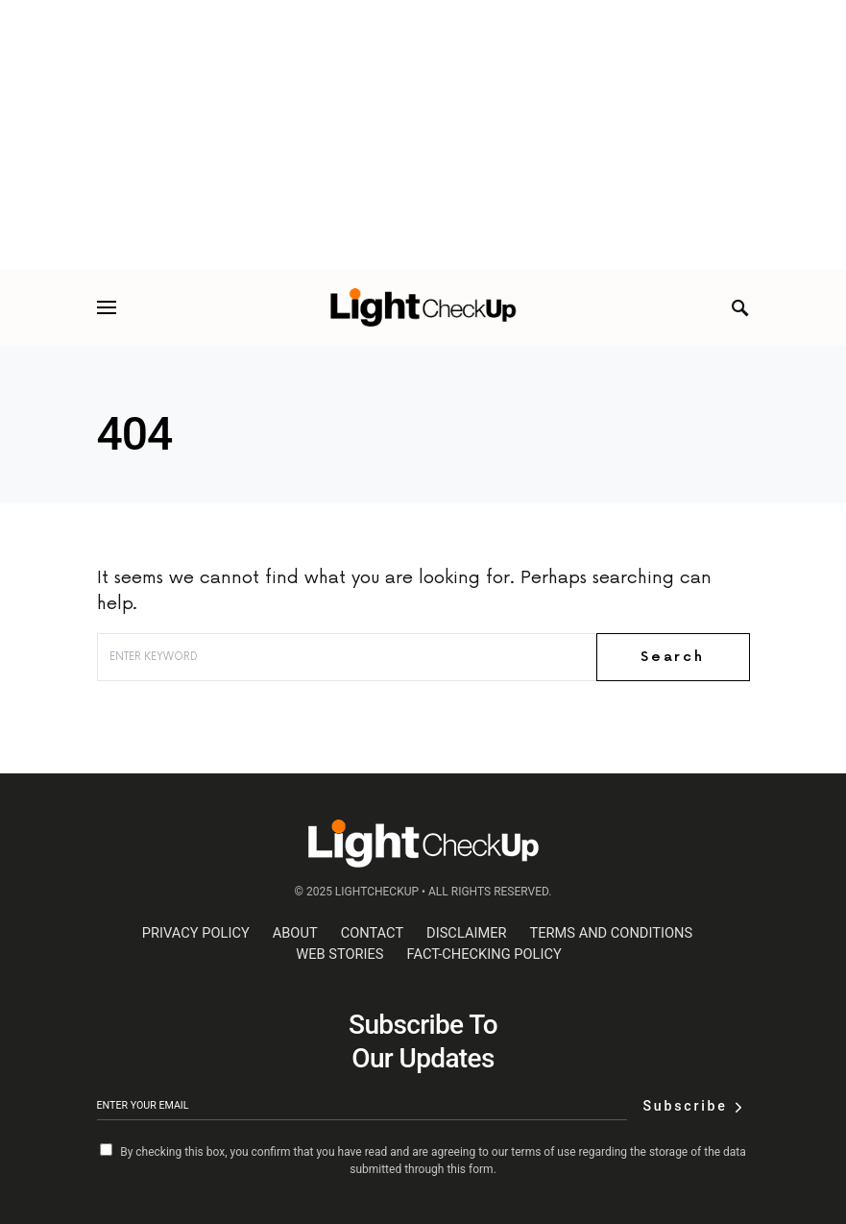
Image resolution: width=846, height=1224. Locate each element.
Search (673, 657)
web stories (339, 954)
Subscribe (684, 1106)
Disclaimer (466, 933)
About (295, 933)
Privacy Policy (196, 933)
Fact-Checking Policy (484, 954)
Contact (372, 933)
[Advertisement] (423, 134)
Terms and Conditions (611, 933)
